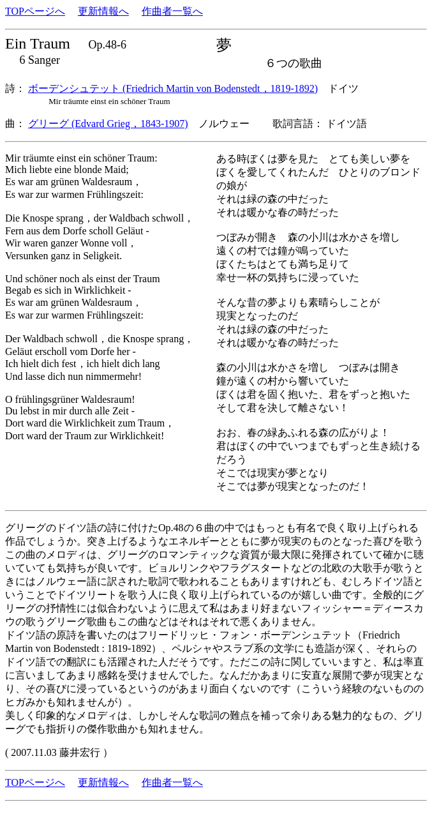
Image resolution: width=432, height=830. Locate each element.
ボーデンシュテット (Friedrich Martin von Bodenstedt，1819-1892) (173, 88)
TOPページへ (35, 11)
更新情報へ (103, 11)
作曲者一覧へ (172, 11)
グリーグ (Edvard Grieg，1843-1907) (108, 123)
